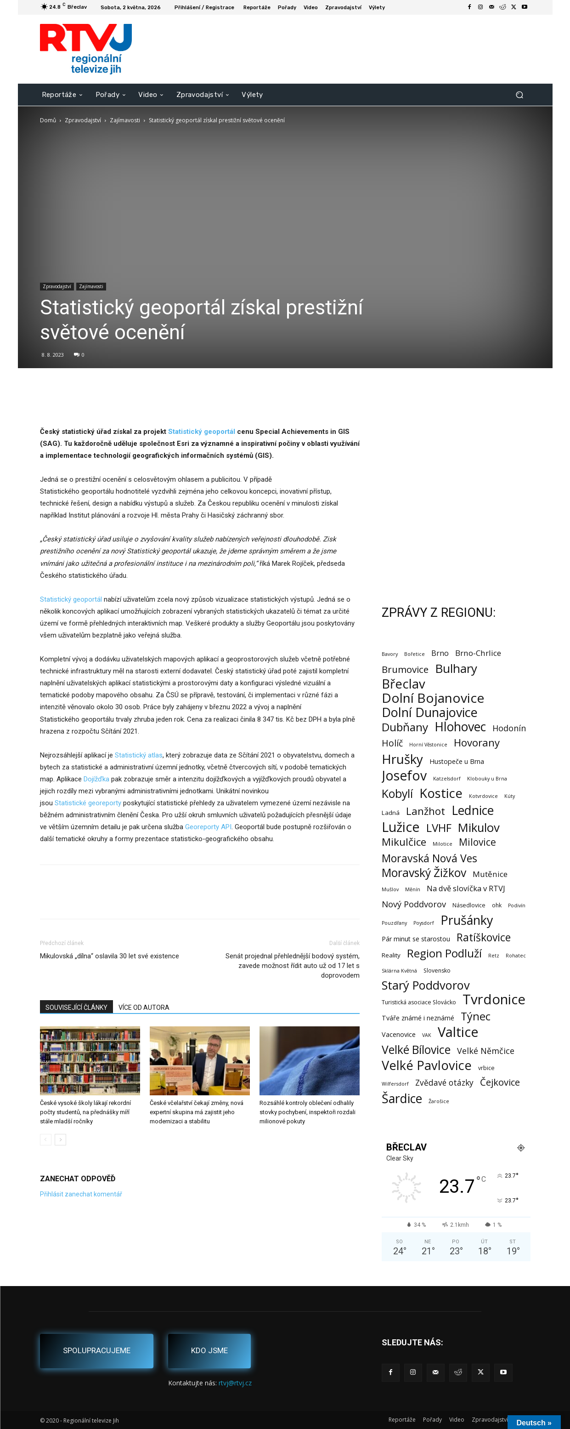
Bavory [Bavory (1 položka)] (390, 654)
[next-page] (60, 1139)
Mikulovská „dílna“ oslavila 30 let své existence (109, 956)
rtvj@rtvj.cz (235, 1382)
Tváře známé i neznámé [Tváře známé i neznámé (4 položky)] (418, 1017)
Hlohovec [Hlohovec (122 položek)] (460, 726)
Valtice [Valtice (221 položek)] (458, 1032)
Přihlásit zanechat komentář (81, 1194)
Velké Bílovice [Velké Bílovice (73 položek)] (416, 1049)
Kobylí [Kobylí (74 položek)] (397, 793)
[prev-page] (45, 1139)
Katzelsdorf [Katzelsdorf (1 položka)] (447, 778)
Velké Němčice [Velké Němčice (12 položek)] (485, 1051)
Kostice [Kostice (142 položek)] (441, 793)
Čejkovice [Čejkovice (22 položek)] (500, 1082)
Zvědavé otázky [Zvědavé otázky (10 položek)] (444, 1082)
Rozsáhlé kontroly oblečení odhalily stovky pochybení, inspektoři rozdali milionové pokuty (308, 1112)
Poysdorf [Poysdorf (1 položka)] (423, 923)
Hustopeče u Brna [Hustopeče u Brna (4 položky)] (456, 761)
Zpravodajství (83, 120)
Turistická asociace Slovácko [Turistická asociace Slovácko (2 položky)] (419, 1002)
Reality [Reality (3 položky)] (391, 955)
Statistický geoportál (71, 599)
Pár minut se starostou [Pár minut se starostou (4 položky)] (416, 938)
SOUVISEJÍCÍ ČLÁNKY (76, 1007)
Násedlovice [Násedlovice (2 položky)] (468, 905)
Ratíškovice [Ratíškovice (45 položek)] (484, 937)
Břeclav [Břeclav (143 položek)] (403, 684)
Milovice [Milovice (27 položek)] (477, 842)
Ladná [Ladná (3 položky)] (391, 812)
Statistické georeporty (88, 803)
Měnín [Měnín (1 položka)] (412, 889)
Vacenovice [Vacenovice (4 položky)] (399, 1034)
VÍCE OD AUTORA (144, 1007)
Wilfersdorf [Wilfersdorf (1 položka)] (395, 1084)
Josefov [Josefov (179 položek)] (404, 775)
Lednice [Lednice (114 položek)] (472, 810)
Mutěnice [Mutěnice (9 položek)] (490, 874)
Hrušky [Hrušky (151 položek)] (402, 759)
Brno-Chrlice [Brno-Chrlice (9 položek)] (478, 653)
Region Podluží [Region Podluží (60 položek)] (444, 953)
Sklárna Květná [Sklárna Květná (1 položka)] (399, 971)
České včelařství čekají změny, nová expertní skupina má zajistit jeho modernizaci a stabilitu (196, 1112)
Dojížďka (96, 779)
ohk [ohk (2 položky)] (497, 905)
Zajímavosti (125, 120)
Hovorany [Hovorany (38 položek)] (477, 742)
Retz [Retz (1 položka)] (493, 955)
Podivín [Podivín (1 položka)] (516, 905)
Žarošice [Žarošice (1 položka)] (439, 1101)
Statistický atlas (139, 755)
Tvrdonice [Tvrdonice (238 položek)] (494, 999)
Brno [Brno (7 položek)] (440, 653)
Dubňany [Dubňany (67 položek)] (405, 727)
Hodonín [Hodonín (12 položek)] (509, 728)
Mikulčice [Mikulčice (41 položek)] (404, 842)
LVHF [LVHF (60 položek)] (438, 827)
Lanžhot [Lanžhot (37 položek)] (425, 811)
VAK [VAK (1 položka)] (426, 1035)
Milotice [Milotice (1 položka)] (442, 844)
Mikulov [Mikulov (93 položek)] (479, 827)
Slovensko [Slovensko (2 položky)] (437, 970)
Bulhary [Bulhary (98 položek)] (456, 668)
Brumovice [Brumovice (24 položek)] (405, 669)
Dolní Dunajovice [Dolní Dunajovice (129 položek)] (430, 712)
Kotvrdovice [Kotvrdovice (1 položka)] (483, 796)
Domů (48, 120)
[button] (519, 94)
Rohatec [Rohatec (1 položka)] (516, 955)
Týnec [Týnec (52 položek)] (476, 1016)
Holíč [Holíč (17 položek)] (392, 743)
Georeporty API (208, 827)
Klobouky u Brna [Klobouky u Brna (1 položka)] (487, 778)
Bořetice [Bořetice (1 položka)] (414, 654)
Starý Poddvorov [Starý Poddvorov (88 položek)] (426, 985)
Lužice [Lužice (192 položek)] (401, 827)
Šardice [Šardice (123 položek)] (402, 1098)
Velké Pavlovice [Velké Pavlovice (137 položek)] (427, 1065)
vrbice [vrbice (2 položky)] (486, 1068)
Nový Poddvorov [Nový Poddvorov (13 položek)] (414, 904)
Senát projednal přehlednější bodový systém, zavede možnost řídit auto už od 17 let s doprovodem (293, 965)
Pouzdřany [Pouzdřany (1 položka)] (394, 923)
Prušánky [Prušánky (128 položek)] (466, 920)
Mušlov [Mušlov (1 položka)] (390, 889)
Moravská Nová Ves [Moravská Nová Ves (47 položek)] (429, 858)
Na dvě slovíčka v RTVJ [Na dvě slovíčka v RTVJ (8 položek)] (466, 888)
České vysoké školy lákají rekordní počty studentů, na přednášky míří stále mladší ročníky (85, 1112)
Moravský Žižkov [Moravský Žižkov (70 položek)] (424, 872)
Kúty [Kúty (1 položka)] (509, 796)
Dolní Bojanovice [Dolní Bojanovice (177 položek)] (433, 698)
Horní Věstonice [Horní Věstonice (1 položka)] (428, 744)
